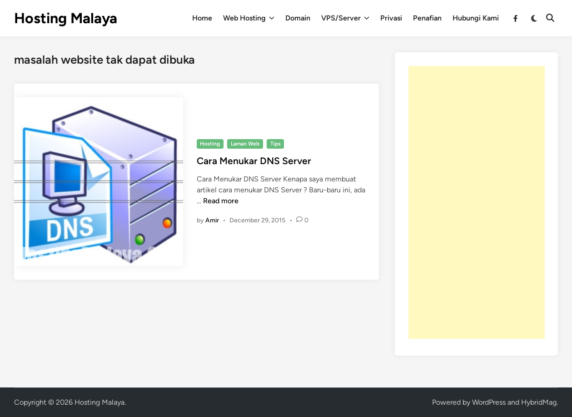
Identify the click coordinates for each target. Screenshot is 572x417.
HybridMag (539, 402)
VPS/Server (345, 18)
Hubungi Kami (476, 18)
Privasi (391, 18)
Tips (275, 144)
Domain (297, 18)
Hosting (210, 144)
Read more (221, 200)
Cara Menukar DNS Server (254, 160)
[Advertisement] (476, 202)
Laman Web (245, 144)
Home (202, 18)
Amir (212, 220)
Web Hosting (248, 18)
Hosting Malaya (65, 18)
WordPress (489, 402)
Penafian (427, 18)
